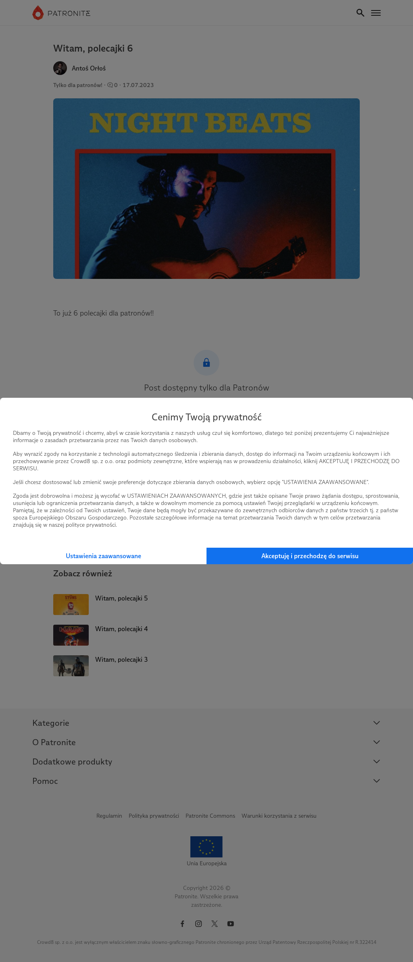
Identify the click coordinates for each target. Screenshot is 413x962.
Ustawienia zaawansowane (103, 556)
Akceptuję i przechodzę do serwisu (310, 556)
